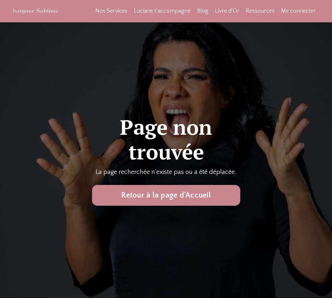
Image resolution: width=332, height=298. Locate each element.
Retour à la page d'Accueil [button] (166, 195)
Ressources (260, 11)
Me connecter (298, 11)
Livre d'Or (227, 11)
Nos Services (111, 11)
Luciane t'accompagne (162, 11)
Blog (202, 11)
